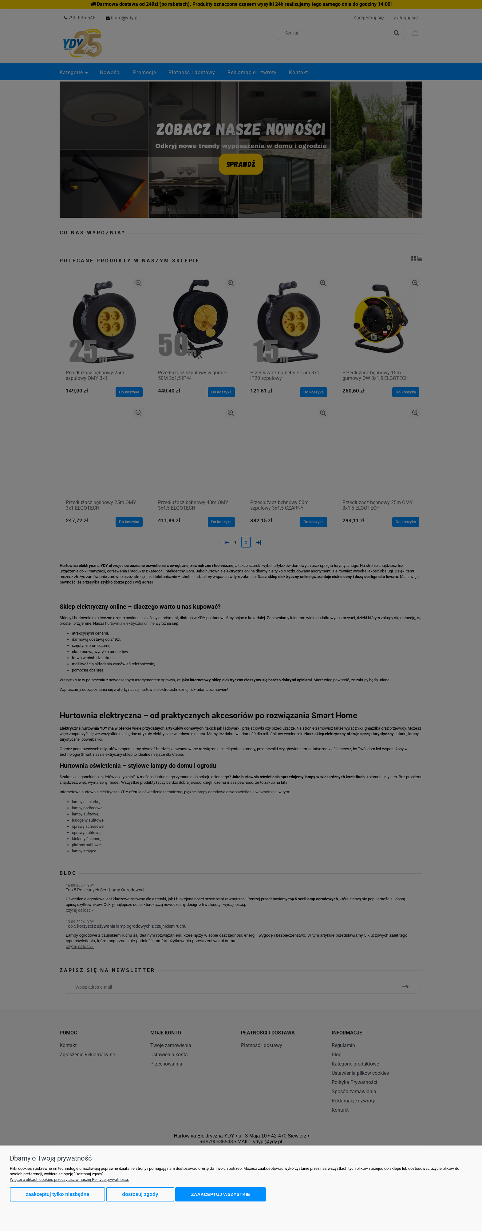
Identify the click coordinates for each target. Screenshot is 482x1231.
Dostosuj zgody (140, 1194)
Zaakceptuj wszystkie (220, 1194)
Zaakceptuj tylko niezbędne (57, 1194)
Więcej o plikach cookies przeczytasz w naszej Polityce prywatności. (69, 1179)
